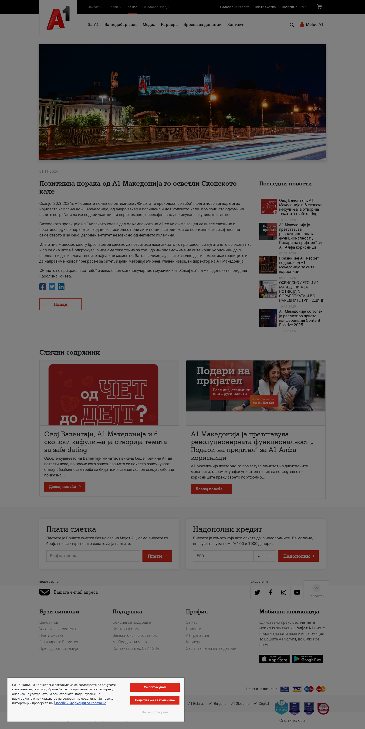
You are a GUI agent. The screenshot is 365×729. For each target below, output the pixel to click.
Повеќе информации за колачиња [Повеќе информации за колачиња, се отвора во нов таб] (80, 703)
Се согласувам (155, 687)
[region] (95, 700)
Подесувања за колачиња (155, 700)
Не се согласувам (155, 712)
